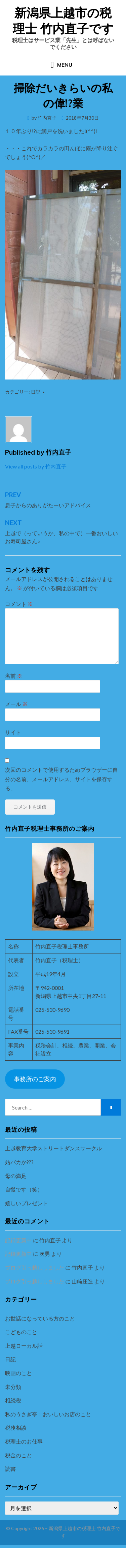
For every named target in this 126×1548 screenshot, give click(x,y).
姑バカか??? (19, 1162)
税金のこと (18, 1455)
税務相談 (16, 1427)
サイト (13, 732)
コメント (19, 604)
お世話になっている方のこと (40, 1318)
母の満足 (16, 1176)
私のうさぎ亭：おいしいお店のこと (48, 1414)
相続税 (13, 1400)
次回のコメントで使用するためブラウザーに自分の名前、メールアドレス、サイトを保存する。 (61, 778)
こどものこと (21, 1332)
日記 (35, 392)
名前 (13, 675)
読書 (10, 1468)
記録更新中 (18, 1240)
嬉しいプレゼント (26, 1203)
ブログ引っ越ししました (34, 1267)
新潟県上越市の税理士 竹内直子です (63, 20)
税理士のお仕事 (24, 1441)
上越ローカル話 (24, 1345)
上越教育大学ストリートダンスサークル (53, 1148)
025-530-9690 (52, 1009)
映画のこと (18, 1373)
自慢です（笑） (24, 1189)
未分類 (13, 1387)
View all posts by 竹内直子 (36, 466)
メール (16, 704)
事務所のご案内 (35, 1079)
